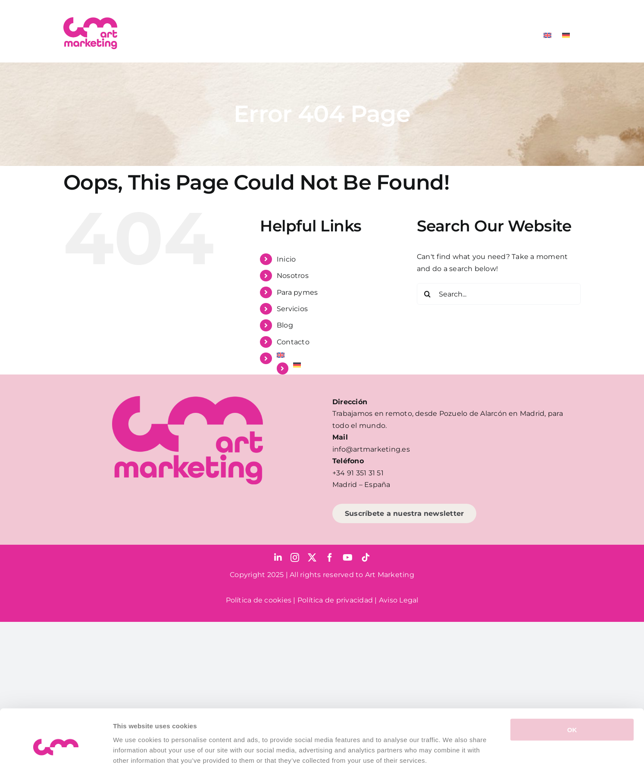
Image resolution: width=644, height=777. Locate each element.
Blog (285, 325)
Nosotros (293, 275)
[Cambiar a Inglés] (547, 35)
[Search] (427, 294)
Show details (452, 760)
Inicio (286, 259)
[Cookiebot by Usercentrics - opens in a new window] (56, 760)
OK (572, 694)
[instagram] (295, 557)
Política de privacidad (335, 600)
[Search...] (499, 294)
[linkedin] (278, 557)
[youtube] (348, 557)
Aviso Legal (399, 600)
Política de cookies (259, 600)
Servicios (292, 309)
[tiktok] (365, 557)
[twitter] (312, 557)
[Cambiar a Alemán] (566, 35)
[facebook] (329, 557)
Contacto (293, 342)
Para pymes (297, 292)
